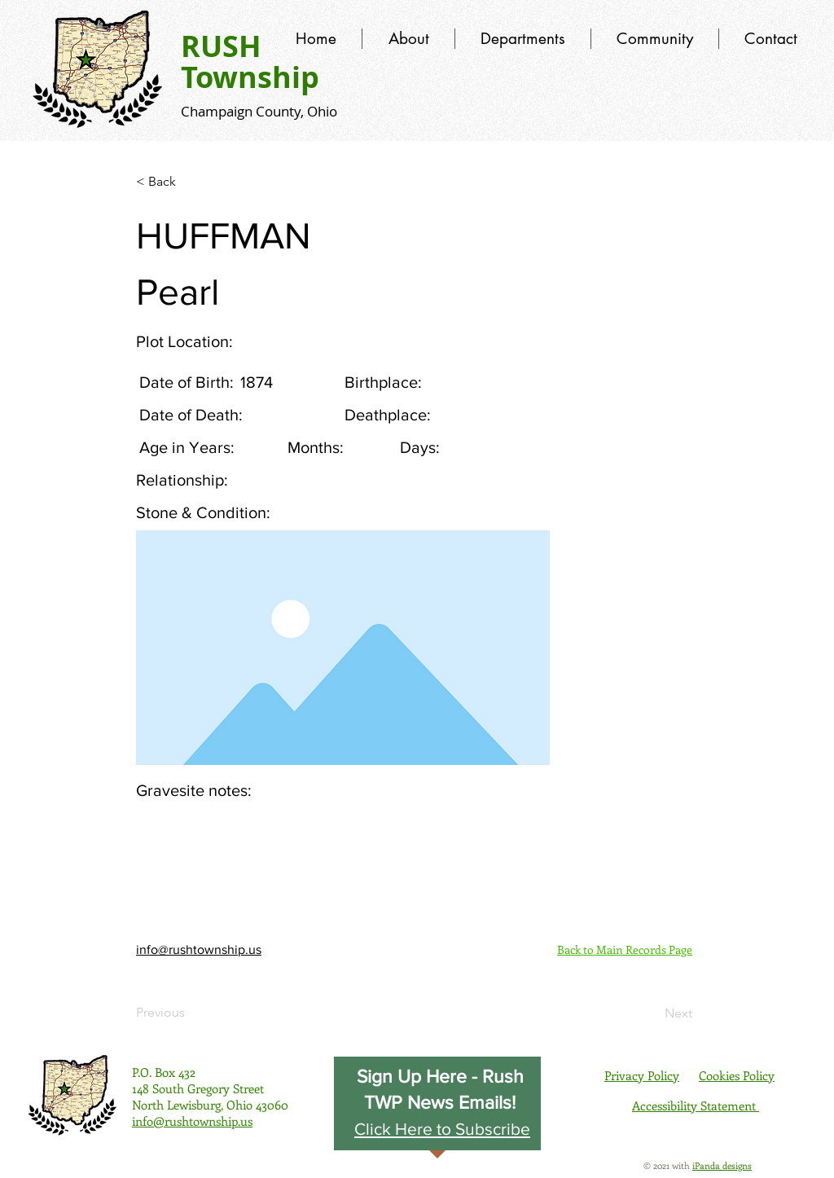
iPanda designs (722, 1165)
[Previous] (190, 1012)
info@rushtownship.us (198, 949)
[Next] (651, 1013)
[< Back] (190, 181)
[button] (442, 1128)
